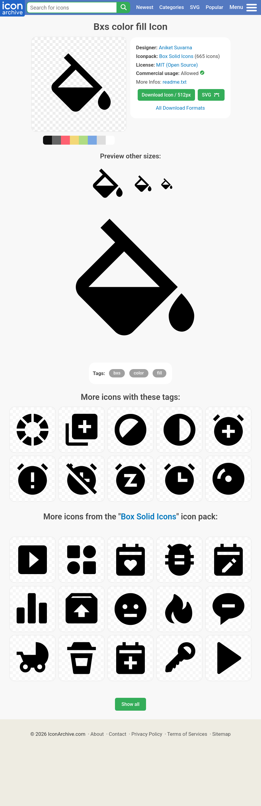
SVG (195, 7)
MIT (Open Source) (177, 65)
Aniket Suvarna (175, 48)
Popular (214, 7)
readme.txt (174, 82)
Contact (117, 734)
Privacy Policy (146, 734)
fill (159, 373)
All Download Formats (180, 108)
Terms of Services (187, 734)
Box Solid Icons (176, 56)
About (97, 734)
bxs (117, 373)
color (139, 373)
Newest (144, 7)
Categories (171, 7)
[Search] (123, 7)
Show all (130, 704)
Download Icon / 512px (166, 95)
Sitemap (221, 734)
